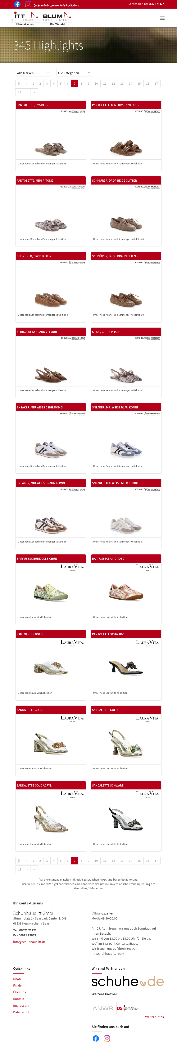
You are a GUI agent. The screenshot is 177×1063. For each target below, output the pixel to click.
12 (113, 83)
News (17, 978)
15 (139, 83)
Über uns (19, 992)
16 (147, 83)
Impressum (21, 1005)
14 (130, 83)
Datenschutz (22, 1012)
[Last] (34, 92)
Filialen (18, 985)
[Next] (27, 92)
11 (104, 83)
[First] (19, 83)
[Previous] (26, 83)
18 (19, 92)
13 (122, 83)
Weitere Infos (154, 1017)
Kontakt (18, 999)
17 (156, 83)
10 (96, 83)
